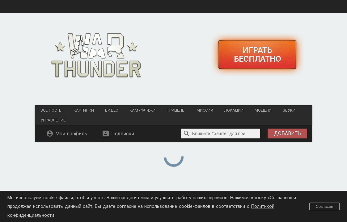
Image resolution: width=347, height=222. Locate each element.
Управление (53, 120)
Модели (263, 110)
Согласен (324, 206)
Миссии (205, 110)
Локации (233, 110)
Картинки (84, 110)
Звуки (289, 110)
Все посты (51, 110)
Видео (111, 110)
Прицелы (176, 110)
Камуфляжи (142, 110)
